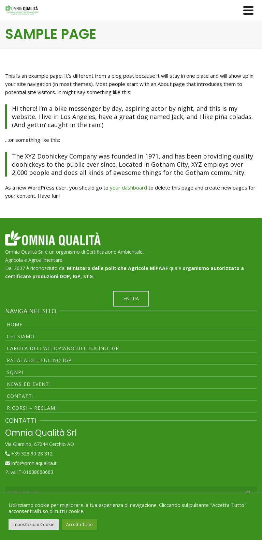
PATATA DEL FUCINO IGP (39, 360)
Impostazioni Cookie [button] (34, 524)
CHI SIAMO (20, 336)
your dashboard (128, 187)
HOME (15, 324)
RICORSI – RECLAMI (32, 408)
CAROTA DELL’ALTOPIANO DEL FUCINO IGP (63, 348)
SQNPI (15, 372)
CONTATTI (20, 396)
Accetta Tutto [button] (79, 524)
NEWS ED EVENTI (29, 384)
